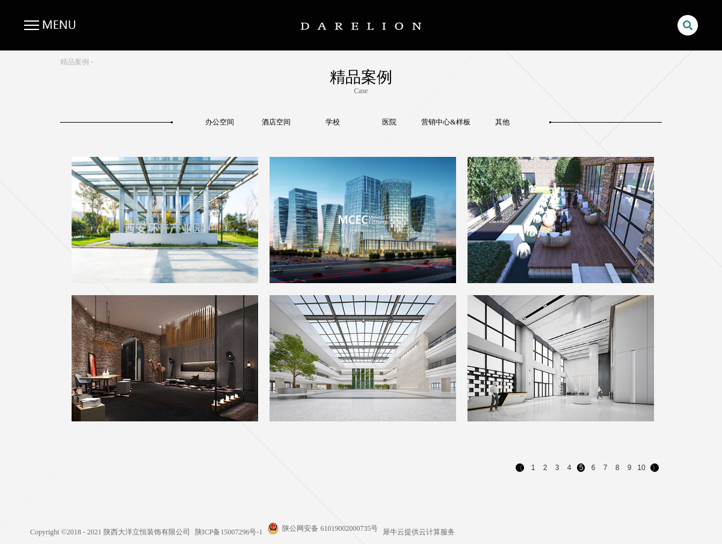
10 (641, 467)
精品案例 (74, 62)
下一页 (655, 469)
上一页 (520, 469)
